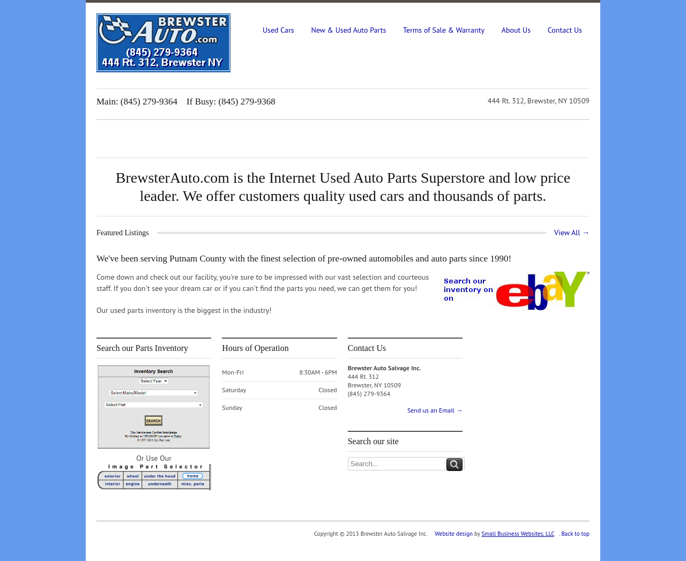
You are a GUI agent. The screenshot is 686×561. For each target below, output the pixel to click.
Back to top (575, 533)
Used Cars (278, 30)
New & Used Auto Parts (348, 30)
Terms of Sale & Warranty (443, 30)
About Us (516, 30)
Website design (454, 533)
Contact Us (565, 30)
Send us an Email (435, 410)
